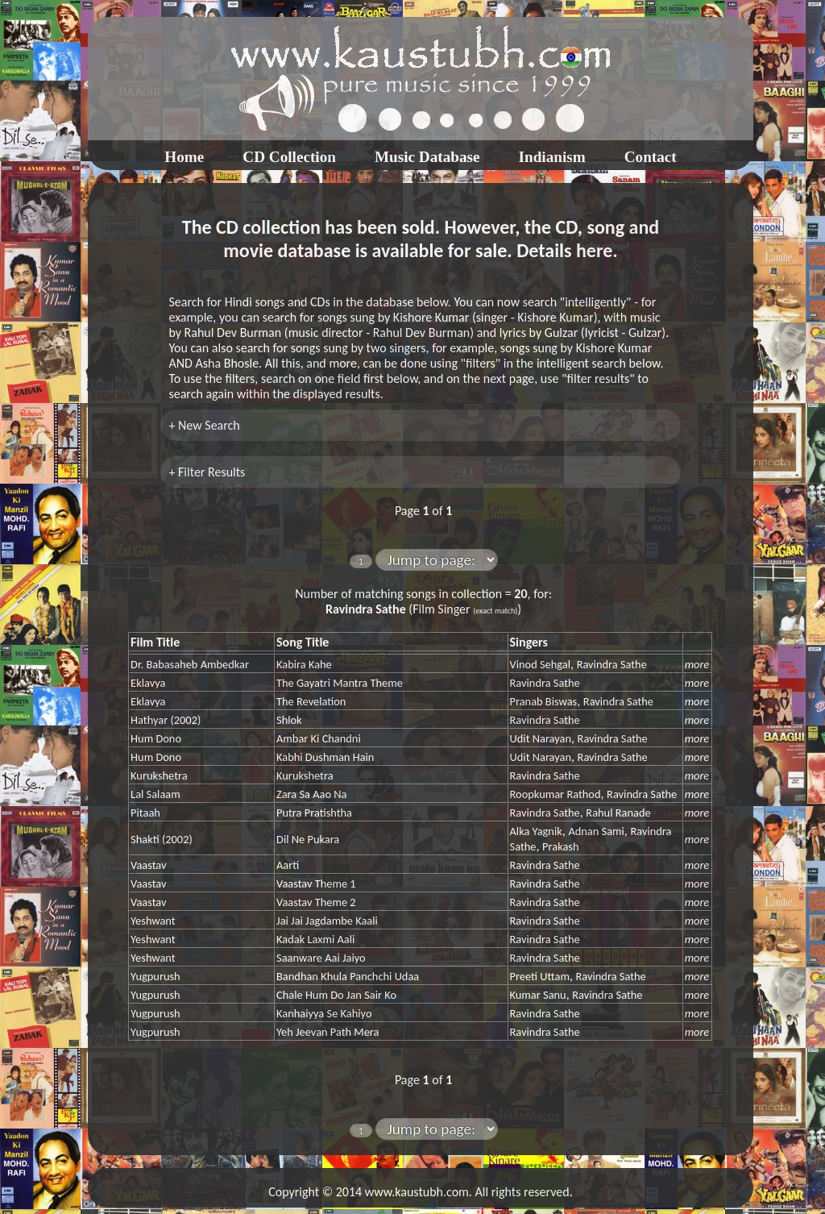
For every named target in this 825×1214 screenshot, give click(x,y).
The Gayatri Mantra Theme (339, 683)
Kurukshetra (159, 775)
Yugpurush (155, 976)
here (594, 250)
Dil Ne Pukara (307, 839)
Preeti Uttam (540, 976)
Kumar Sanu (538, 994)
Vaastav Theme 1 (316, 883)
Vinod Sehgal (540, 664)
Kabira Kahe (304, 664)
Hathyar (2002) (166, 720)
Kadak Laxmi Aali (315, 939)
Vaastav (148, 865)
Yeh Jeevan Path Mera (327, 1032)
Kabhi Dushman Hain (325, 757)
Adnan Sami (596, 831)
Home (184, 156)
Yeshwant (153, 920)
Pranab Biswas (544, 701)
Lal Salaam (155, 794)
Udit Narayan (540, 738)
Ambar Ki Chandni (318, 738)
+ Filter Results (206, 472)
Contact (650, 156)
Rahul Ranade (618, 812)
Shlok (289, 720)
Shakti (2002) (162, 839)
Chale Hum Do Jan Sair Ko (336, 994)
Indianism (552, 156)
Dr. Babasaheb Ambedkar (190, 664)
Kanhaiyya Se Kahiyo (323, 1013)
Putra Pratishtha (314, 812)
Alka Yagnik (536, 831)
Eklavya (148, 683)
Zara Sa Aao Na (311, 794)
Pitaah (145, 812)
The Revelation (311, 701)
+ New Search (203, 425)
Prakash (560, 846)
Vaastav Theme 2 (316, 902)
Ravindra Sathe (612, 664)
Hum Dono (156, 738)
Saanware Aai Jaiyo (321, 957)
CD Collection (289, 156)
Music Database (427, 156)
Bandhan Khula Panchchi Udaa (347, 976)
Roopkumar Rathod (555, 794)
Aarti (287, 865)
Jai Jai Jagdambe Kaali (327, 920)
